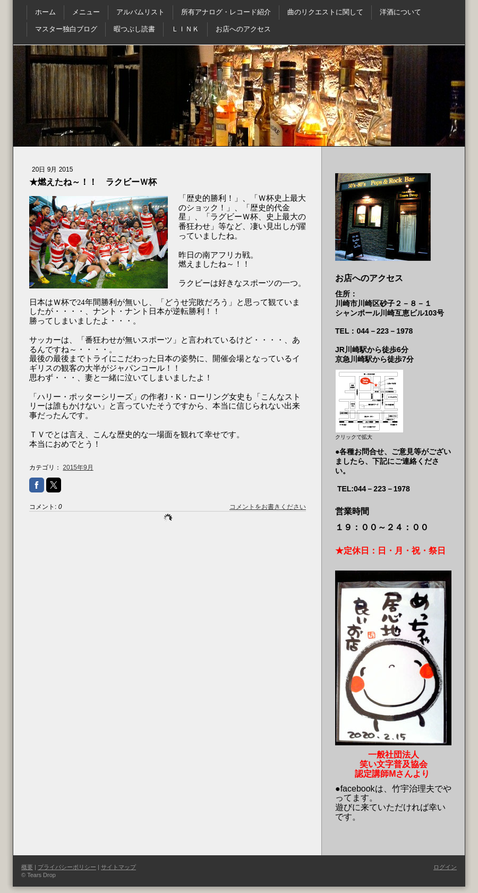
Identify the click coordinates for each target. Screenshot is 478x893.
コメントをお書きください (267, 507)
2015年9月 (78, 467)
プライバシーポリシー (67, 867)
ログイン (445, 867)
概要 (27, 867)
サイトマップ (118, 867)
